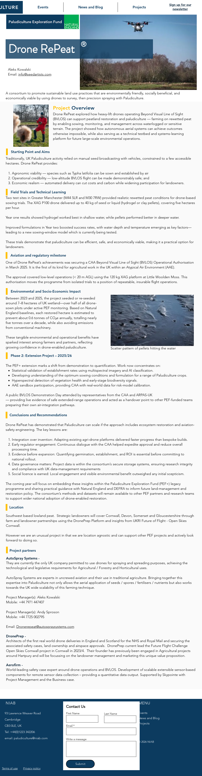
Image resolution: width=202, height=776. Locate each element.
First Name (72, 713)
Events (142, 713)
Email (69, 725)
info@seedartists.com (34, 74)
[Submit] (80, 764)
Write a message (76, 739)
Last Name (110, 713)
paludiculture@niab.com (31, 738)
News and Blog (149, 718)
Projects (144, 723)
